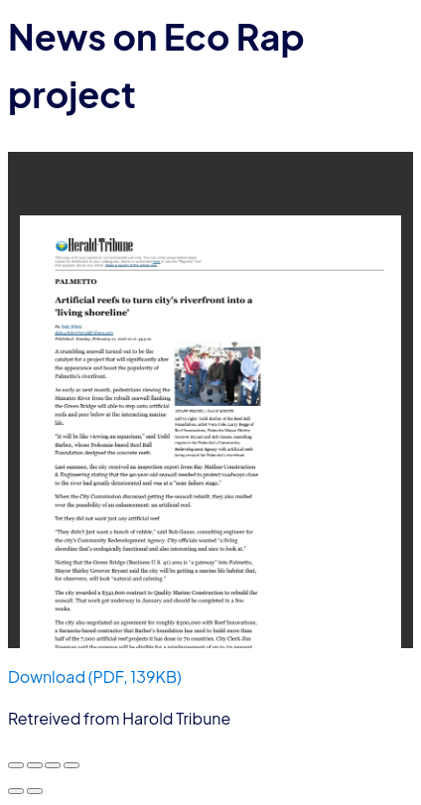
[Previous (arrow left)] (16, 791)
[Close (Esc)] (71, 765)
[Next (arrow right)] (35, 791)
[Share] (53, 765)
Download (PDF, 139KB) (95, 676)
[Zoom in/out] (16, 765)
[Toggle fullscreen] (35, 765)
